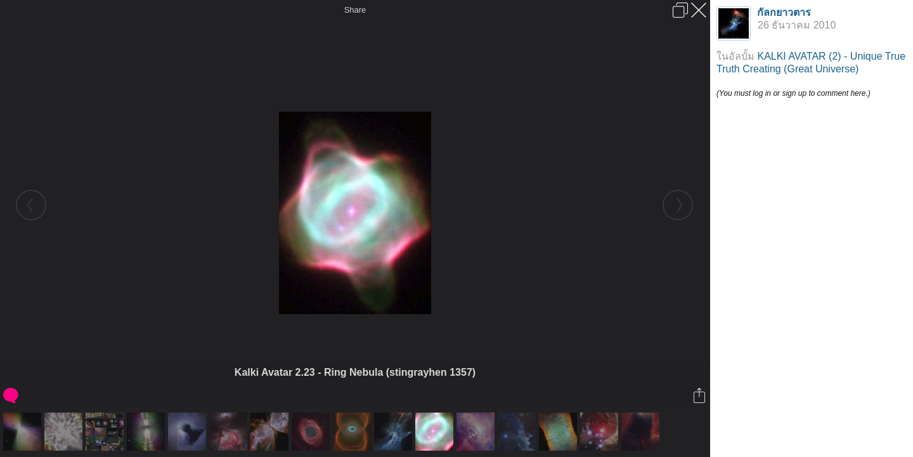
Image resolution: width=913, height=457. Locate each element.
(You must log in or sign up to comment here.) (793, 93)
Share (355, 10)
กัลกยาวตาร (784, 12)
